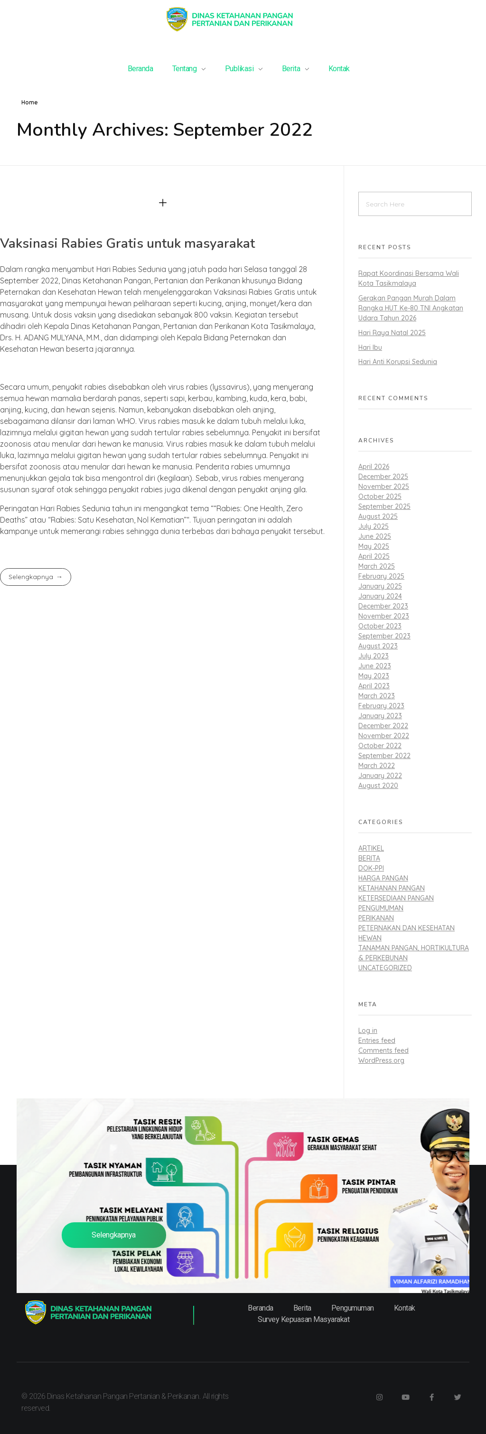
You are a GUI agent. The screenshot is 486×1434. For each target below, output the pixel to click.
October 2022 (380, 745)
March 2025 (376, 566)
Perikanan (376, 918)
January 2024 (380, 596)
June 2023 (374, 666)
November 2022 (383, 735)
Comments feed (383, 1050)
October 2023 (380, 626)
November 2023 (383, 616)
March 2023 (376, 696)
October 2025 (380, 496)
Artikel (371, 848)
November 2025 (383, 486)
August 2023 (378, 646)
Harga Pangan (383, 878)
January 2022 (380, 775)
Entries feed (376, 1040)
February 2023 (381, 706)
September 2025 (384, 506)
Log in (367, 1030)
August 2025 (378, 516)
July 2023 (373, 656)
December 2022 (383, 726)
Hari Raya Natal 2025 (392, 332)
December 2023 (383, 606)
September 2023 (384, 636)
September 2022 (384, 755)
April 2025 (374, 556)
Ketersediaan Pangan (396, 898)
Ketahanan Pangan (391, 888)
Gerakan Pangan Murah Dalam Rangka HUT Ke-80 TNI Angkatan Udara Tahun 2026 (410, 308)
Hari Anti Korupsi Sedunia (397, 361)
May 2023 (373, 676)
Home (29, 102)
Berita (369, 858)
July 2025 (373, 526)
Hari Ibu (370, 347)
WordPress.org (381, 1060)
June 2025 (374, 536)
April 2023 (374, 686)
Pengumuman (380, 908)
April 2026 (373, 466)
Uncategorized (385, 968)
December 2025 (383, 476)
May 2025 (373, 546)
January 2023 (380, 716)
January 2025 (380, 586)
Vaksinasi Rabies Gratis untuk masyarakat (127, 243)
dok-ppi (371, 868)
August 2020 (378, 785)
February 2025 (381, 576)
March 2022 (376, 765)
